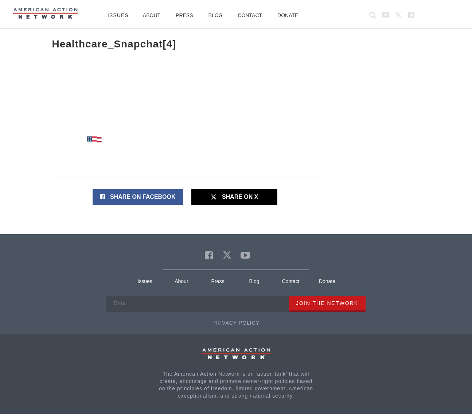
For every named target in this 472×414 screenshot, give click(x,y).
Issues (118, 15)
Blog (215, 15)
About (151, 15)
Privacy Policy (236, 323)
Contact (250, 15)
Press (184, 15)
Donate (287, 15)
